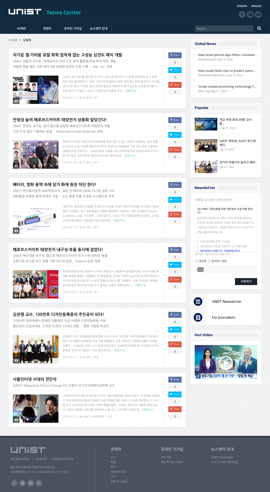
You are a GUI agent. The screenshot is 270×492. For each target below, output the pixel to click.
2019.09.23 (69, 346)
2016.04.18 (69, 403)
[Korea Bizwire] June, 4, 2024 (215, 59)
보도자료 (166, 443)
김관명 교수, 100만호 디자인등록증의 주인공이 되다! (58, 304)
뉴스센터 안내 (99, 28)
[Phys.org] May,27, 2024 (212, 91)
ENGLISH (256, 6)
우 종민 (87, 160)
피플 (96, 346)
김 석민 (87, 222)
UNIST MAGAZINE (93, 403)
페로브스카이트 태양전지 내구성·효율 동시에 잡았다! (58, 242)
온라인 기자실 (73, 28)
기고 (113, 462)
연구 (96, 97)
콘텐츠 (47, 28)
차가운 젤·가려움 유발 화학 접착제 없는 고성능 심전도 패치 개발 (67, 55)
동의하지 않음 (219, 261)
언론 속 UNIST (119, 467)
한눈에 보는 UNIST (172, 448)
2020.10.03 (69, 284)
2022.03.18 (69, 222)
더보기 (129, 91)
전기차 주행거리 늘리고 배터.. (238, 162)
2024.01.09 (69, 160)
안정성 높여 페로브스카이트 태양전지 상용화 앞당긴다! (60, 117)
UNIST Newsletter (227, 301)
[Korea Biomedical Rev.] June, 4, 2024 (220, 75)
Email (200, 270)
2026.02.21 (69, 97)
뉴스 (113, 443)
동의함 (202, 261)
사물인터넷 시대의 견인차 (35, 366)
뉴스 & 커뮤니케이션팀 (224, 448)
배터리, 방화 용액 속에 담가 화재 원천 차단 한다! (54, 179)
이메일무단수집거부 (63, 445)
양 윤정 (87, 97)
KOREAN (242, 6)
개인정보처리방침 (20, 445)
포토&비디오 (118, 457)
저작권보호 (41, 445)
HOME (21, 28)
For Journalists (223, 317)
